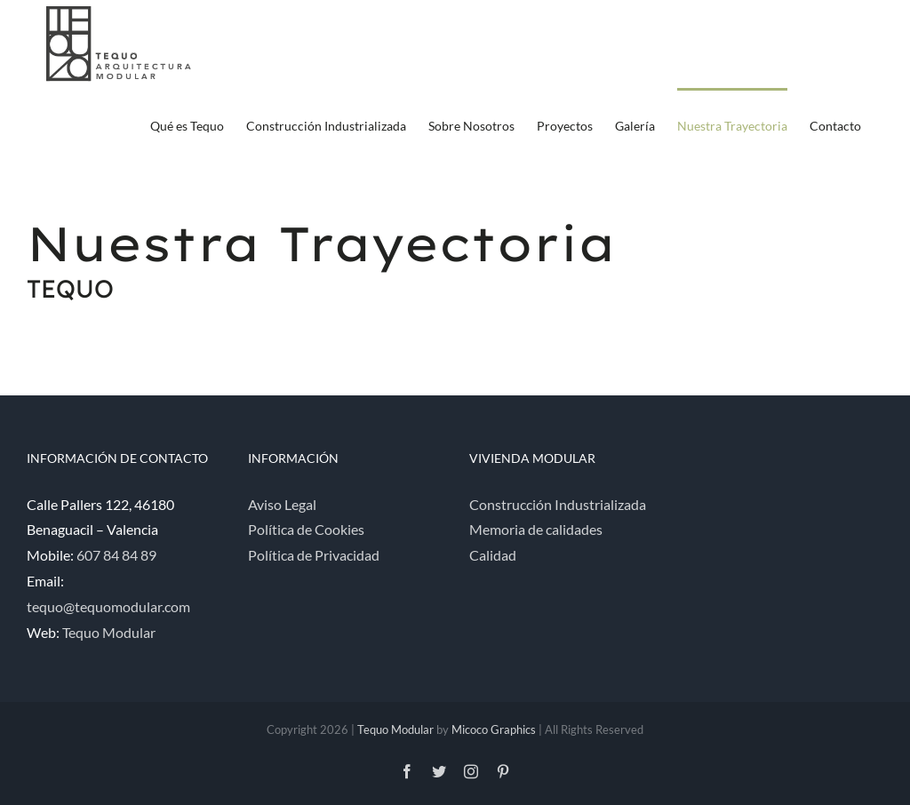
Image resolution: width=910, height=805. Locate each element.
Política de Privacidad (313, 554)
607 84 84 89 (116, 554)
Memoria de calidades (536, 529)
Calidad (492, 554)
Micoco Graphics (493, 729)
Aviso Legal (282, 504)
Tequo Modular (109, 632)
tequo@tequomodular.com (108, 606)
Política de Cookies (306, 529)
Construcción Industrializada (557, 504)
